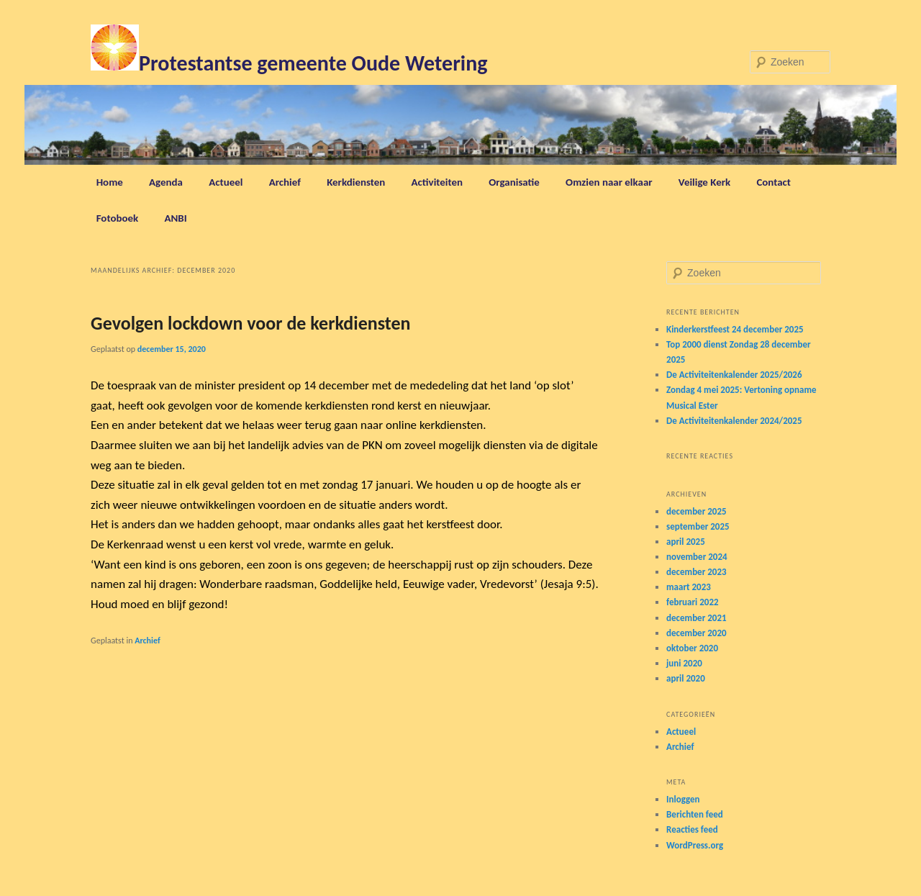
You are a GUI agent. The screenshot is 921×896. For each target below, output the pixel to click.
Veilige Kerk (704, 182)
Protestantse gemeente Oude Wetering (313, 63)
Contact (773, 182)
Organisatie (514, 182)
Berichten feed (694, 814)
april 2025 (685, 541)
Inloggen (682, 799)
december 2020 (696, 633)
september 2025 (698, 526)
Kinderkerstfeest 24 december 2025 (735, 329)
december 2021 (696, 617)
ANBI (175, 218)
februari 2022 (692, 602)
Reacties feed (692, 829)
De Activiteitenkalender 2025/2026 (734, 374)
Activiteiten (437, 182)
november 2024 (696, 556)
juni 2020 (684, 663)
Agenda (166, 182)
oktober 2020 (692, 648)
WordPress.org (694, 845)
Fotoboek (117, 218)
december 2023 (696, 571)
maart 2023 (688, 587)
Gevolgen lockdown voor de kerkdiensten (250, 323)
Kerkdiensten (356, 182)
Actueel (225, 182)
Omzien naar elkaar (609, 182)
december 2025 (696, 511)
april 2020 (685, 678)
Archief (285, 182)
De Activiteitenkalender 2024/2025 (734, 420)
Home (109, 182)
